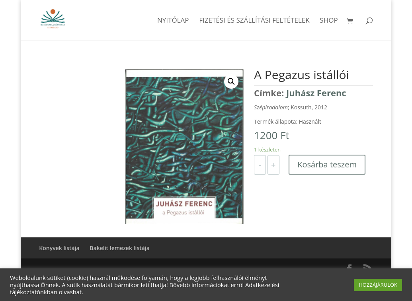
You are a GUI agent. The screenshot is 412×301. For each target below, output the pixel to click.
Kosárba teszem (327, 164)
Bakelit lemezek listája (120, 248)
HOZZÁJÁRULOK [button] (378, 284)
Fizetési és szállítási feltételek (254, 21)
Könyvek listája (59, 248)
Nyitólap (173, 21)
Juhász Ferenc (316, 93)
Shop (329, 21)
